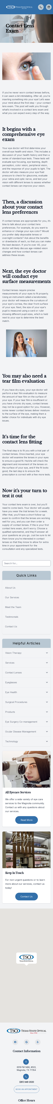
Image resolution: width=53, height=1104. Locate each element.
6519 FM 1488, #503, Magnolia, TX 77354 (26, 1068)
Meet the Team (13, 607)
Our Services (12, 597)
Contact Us (11, 626)
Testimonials (11, 616)
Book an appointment (26, 1089)
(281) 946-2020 (26, 1082)
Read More (27, 820)
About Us (10, 587)
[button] (2, 7)
